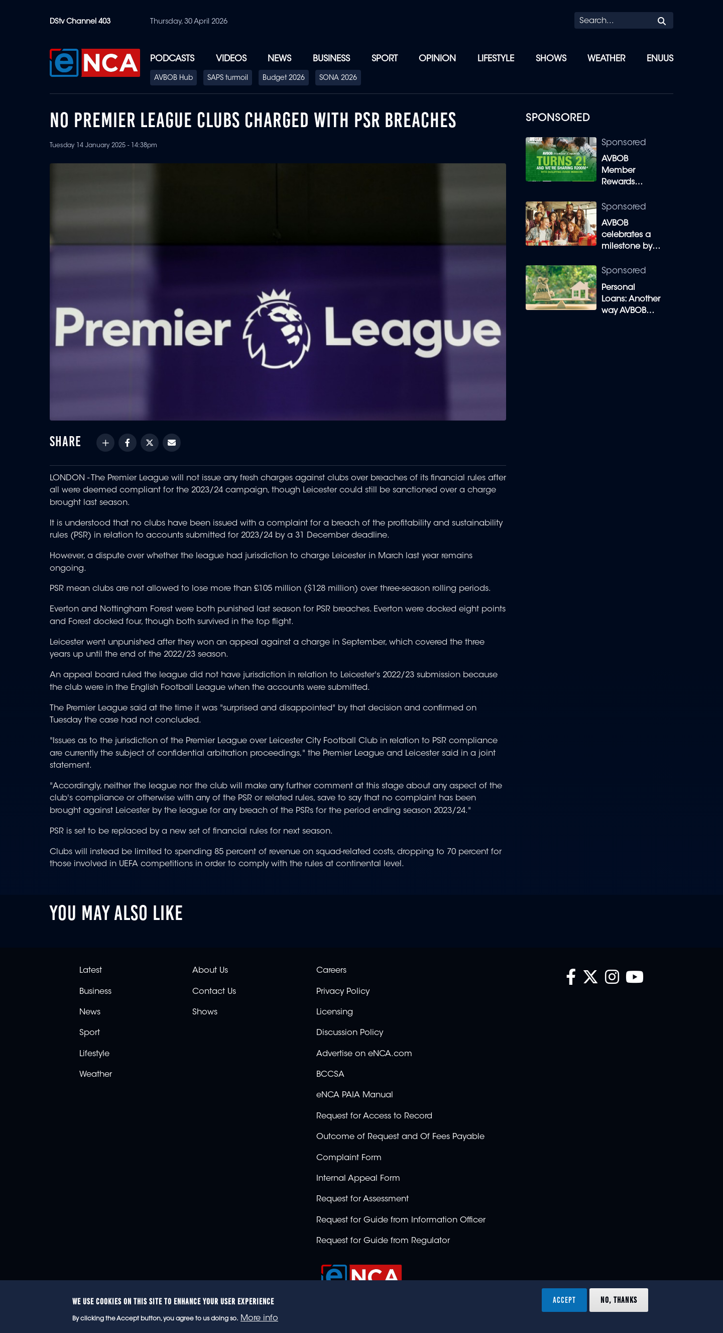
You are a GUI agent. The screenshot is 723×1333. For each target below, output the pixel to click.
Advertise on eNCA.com (364, 1054)
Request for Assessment (362, 1199)
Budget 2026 (284, 78)
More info (259, 1318)
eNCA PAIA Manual (354, 1095)
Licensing (334, 1012)
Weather (606, 59)
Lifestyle (495, 59)
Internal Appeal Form (358, 1179)
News (279, 59)
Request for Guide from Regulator (383, 1241)
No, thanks (618, 1300)
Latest (90, 971)
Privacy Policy (343, 992)
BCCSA (330, 1075)
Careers (331, 971)
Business (331, 59)
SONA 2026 (338, 78)
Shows (551, 59)
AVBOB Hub (173, 78)
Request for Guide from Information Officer (401, 1220)
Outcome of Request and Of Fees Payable (400, 1137)
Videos (231, 59)
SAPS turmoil (227, 78)
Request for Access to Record (374, 1116)
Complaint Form (349, 1158)
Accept (564, 1300)
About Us (210, 971)
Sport (385, 59)
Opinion (437, 59)
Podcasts (172, 59)
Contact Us (214, 992)
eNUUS (660, 59)
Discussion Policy (349, 1033)
